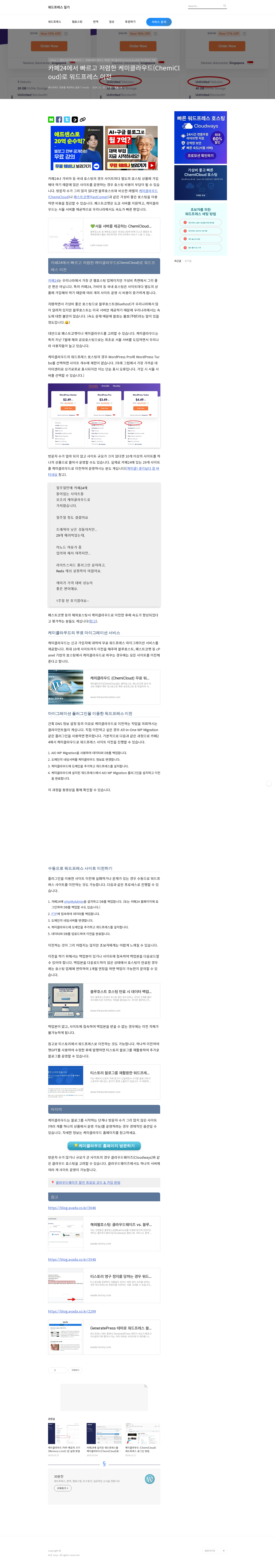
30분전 (58, 1476)
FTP (54, 914)
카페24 (53, 280)
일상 (111, 21)
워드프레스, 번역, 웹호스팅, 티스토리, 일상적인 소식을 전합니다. (87, 1481)
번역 (95, 21)
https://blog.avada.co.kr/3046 (72, 1207)
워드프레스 (54, 21)
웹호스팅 (77, 21)
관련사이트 (210, 1550)
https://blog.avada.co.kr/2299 (72, 1311)
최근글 (177, 261)
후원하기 (130, 21)
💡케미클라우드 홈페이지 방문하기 (104, 1146)
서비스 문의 (159, 22)
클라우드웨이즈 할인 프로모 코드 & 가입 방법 (88, 1182)
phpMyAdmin (74, 901)
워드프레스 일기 (59, 7)
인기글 (188, 261)
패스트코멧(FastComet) (91, 196)
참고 (93, 621)
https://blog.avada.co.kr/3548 (72, 1259)
